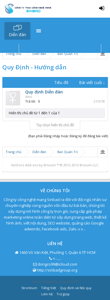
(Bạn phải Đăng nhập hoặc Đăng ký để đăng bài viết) (68, 136)
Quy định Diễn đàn (44, 92)
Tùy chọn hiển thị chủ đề (55, 125)
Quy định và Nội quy (76, 288)
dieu (28, 96)
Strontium (29, 288)
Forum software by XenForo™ (55, 281)
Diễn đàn (17, 34)
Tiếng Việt (48, 288)
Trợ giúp (63, 294)
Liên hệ (47, 294)
